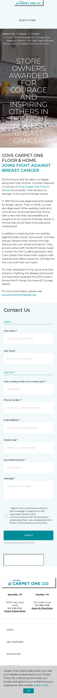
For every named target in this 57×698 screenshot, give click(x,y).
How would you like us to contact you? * (25, 381)
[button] (45, 6)
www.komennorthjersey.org (19, 294)
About (22, 33)
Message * (9, 478)
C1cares (35, 33)
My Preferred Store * (14, 460)
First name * (10, 331)
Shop (10, 629)
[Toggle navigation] (4, 6)
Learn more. (41, 685)
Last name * (10, 351)
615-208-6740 (15, 608)
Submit (28, 535)
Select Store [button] (27, 20)
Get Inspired (15, 642)
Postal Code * (11, 440)
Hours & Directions (14, 611)
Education (14, 654)
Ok (28, 690)
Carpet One (8, 33)
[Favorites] (49, 6)
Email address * (12, 420)
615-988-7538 (42, 605)
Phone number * (12, 400)
